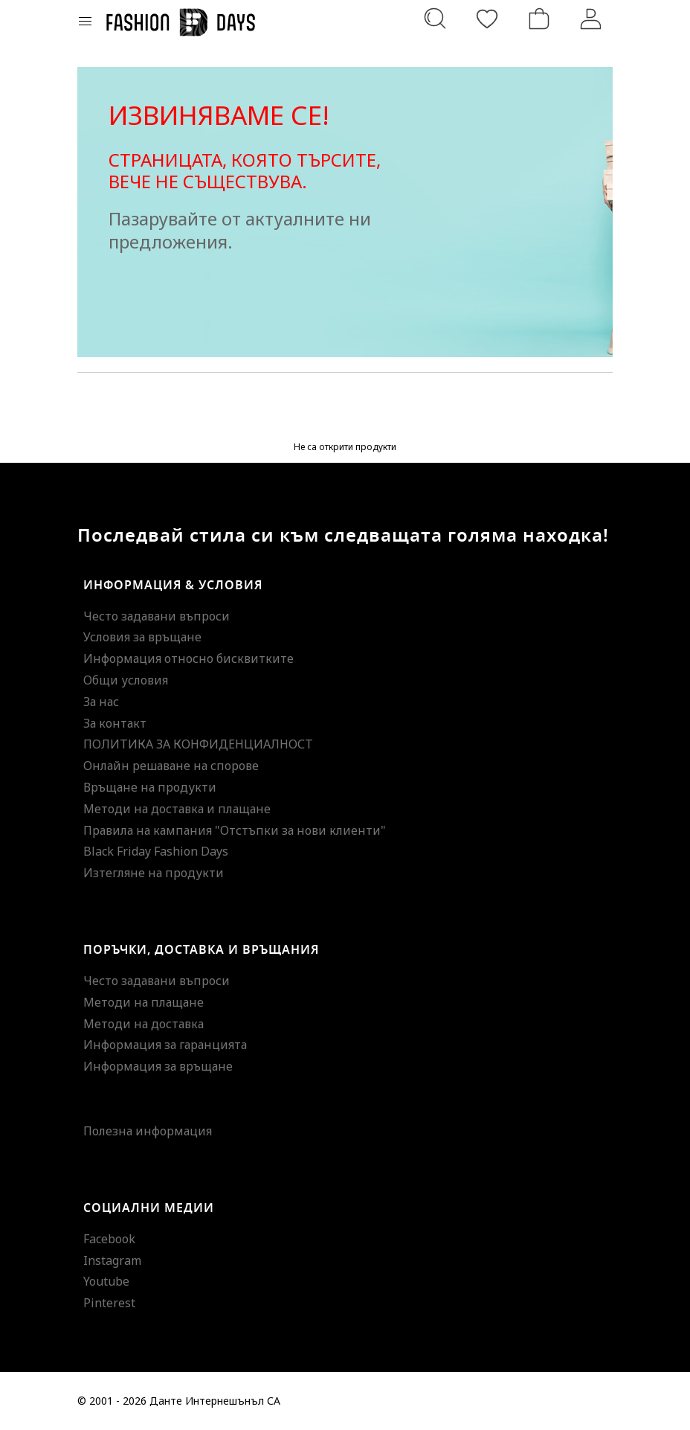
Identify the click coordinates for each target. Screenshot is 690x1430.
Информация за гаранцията (165, 1044)
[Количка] (539, 18)
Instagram (112, 1260)
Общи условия (125, 680)
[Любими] (487, 18)
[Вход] (591, 18)
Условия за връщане (142, 637)
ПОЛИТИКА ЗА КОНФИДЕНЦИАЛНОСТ (198, 744)
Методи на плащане (143, 1002)
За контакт (114, 723)
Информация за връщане (158, 1066)
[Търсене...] (435, 18)
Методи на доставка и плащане (177, 809)
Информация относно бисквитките (188, 658)
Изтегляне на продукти (153, 873)
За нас (101, 701)
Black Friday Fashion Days (155, 851)
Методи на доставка (143, 1024)
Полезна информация (147, 1131)
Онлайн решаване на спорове (171, 765)
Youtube (106, 1281)
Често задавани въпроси (156, 616)
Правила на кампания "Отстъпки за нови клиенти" (234, 830)
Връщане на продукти (149, 787)
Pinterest (109, 1303)
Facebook (109, 1239)
